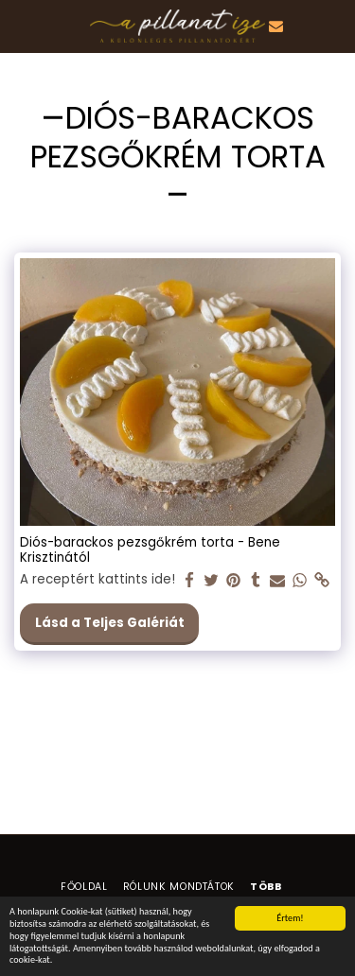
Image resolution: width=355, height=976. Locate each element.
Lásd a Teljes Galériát (110, 623)
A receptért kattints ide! (97, 580)
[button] (21, 25)
